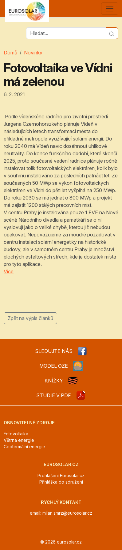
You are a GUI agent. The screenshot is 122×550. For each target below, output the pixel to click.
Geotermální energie (24, 446)
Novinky (33, 52)
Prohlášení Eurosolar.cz (61, 475)
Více (9, 271)
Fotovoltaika (16, 433)
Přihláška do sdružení (61, 482)
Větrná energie (19, 440)
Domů (10, 52)
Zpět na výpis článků (30, 318)
